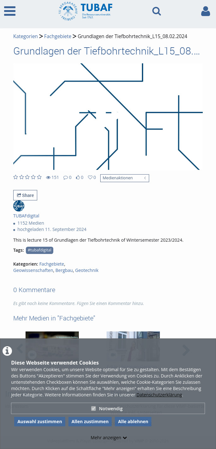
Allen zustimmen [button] (90, 421)
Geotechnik (86, 270)
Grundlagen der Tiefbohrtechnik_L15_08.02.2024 (132, 36)
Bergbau (64, 270)
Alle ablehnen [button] (133, 421)
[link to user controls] (205, 11)
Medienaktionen (117, 178)
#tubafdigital (39, 250)
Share (25, 195)
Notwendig (107, 409)
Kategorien (25, 36)
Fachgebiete (57, 36)
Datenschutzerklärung (159, 395)
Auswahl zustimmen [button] (39, 421)
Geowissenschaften (33, 270)
